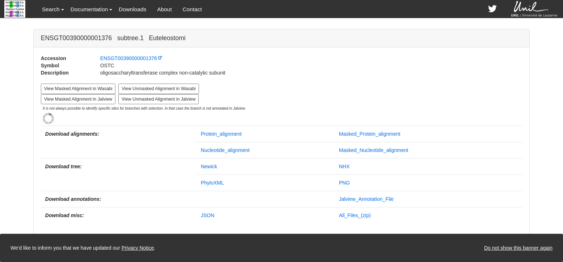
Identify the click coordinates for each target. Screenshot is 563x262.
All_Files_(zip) (355, 215)
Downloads (132, 9)
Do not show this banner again (518, 248)
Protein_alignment (221, 134)
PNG (344, 183)
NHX (344, 166)
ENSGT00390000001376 (128, 58)
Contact (192, 9)
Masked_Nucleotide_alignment (373, 150)
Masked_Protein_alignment (370, 134)
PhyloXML (212, 183)
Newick (209, 166)
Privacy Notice (138, 248)
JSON (207, 215)
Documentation (89, 9)
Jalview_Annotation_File (366, 199)
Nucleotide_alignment (225, 150)
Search (51, 9)
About (164, 9)
